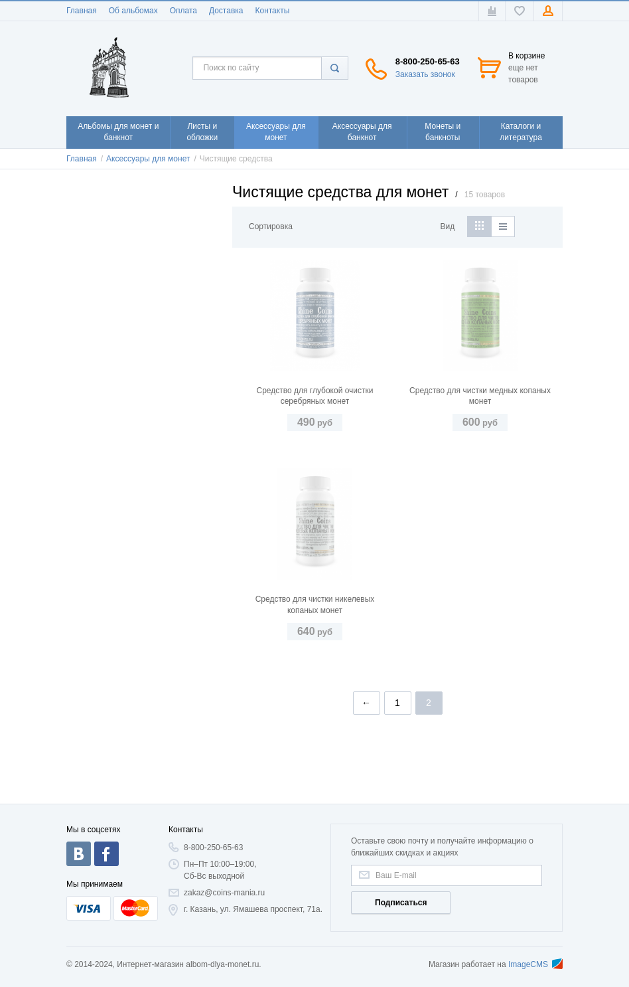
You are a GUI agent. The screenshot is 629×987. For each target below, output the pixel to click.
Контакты (272, 10)
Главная (81, 10)
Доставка (226, 10)
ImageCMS (535, 964)
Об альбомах (133, 10)
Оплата (183, 10)
